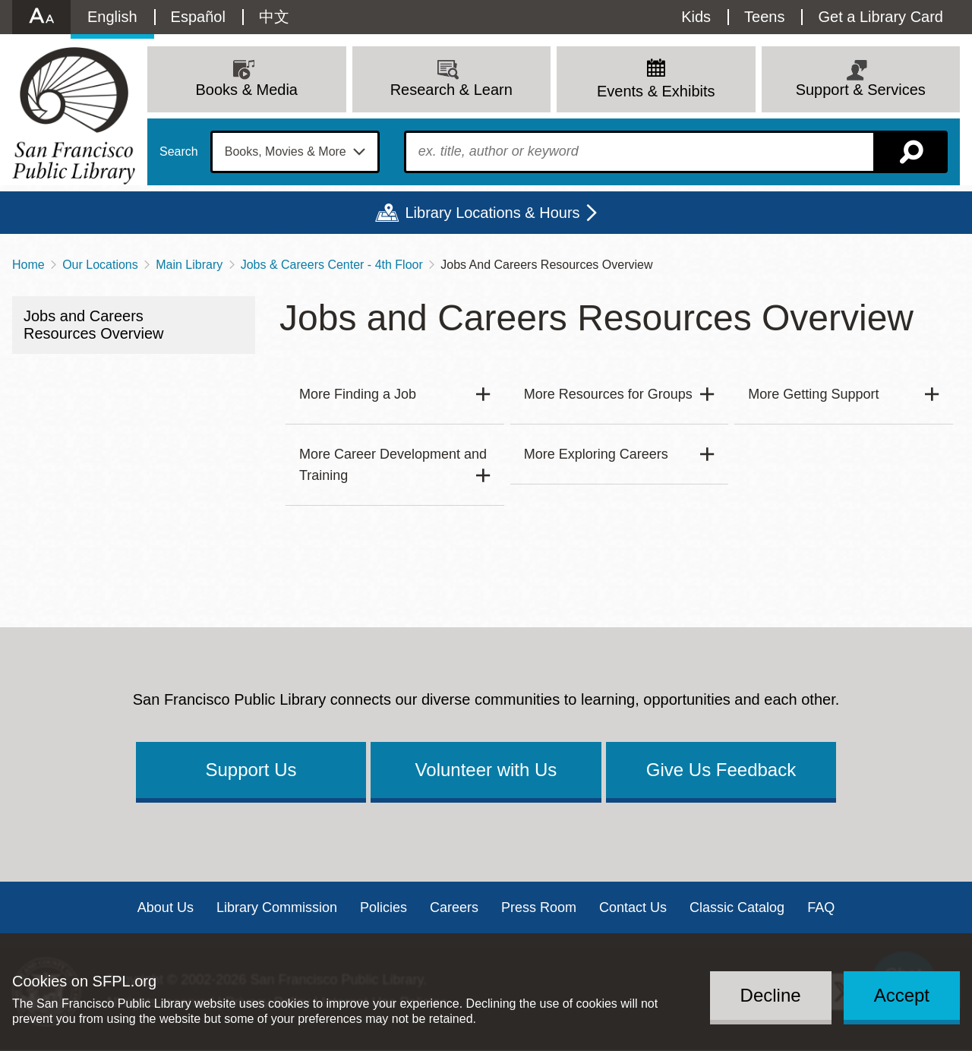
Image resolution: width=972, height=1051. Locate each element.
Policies (383, 907)
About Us (165, 907)
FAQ (821, 907)
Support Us (250, 769)
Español (198, 16)
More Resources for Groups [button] (608, 394)
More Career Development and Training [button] (393, 465)
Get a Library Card (880, 16)
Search (178, 152)
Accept (901, 995)
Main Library (189, 264)
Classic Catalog (737, 907)
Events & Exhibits (656, 91)
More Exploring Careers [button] (596, 454)
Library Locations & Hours (492, 212)
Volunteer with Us (486, 769)
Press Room (538, 907)
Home (28, 264)
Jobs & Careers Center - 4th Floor (332, 264)
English (112, 16)
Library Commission (276, 907)
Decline (770, 995)
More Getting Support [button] (813, 394)
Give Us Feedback (721, 769)
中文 (274, 16)
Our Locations (100, 264)
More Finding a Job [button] (357, 394)
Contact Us (633, 907)
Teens (764, 16)
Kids (696, 16)
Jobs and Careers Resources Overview (94, 325)
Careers (454, 907)
